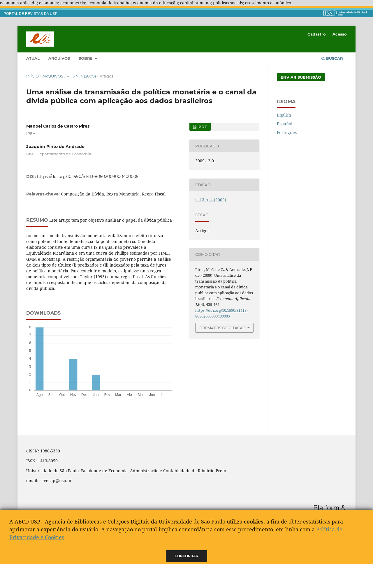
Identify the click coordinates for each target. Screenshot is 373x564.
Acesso (339, 34)
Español (284, 123)
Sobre (86, 58)
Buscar (332, 58)
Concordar (186, 556)
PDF (202, 126)
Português (287, 132)
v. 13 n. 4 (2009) (81, 76)
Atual (33, 58)
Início (32, 76)
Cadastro (316, 34)
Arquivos (59, 58)
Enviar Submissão (301, 77)
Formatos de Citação (222, 327)
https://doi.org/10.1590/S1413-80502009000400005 (87, 176)
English (284, 115)
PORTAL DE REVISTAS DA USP (30, 14)
